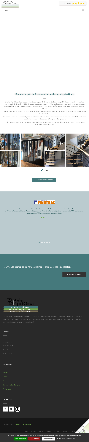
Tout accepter (20, 439)
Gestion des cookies (61, 431)
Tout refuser (34, 439)
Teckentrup (7, 389)
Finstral (44, 217)
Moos (5, 377)
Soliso (5, 381)
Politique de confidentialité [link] (66, 439)
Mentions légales (37, 431)
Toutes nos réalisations (44, 180)
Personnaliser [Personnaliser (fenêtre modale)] (48, 439)
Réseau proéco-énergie (23, 424)
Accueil (25, 431)
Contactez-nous (74, 274)
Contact (48, 431)
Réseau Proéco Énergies (11, 385)
